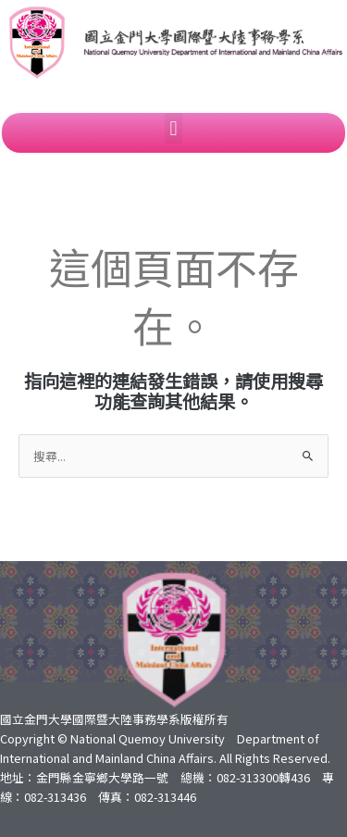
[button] (173, 128)
